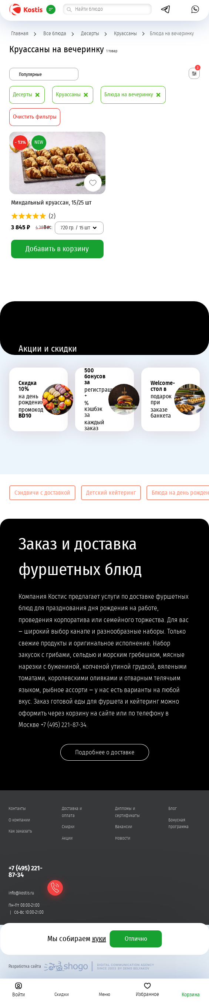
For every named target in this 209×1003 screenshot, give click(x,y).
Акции (67, 838)
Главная (19, 33)
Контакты (17, 808)
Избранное (147, 990)
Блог (172, 808)
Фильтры (197, 69)
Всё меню (50, 9)
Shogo (99, 966)
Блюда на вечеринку (134, 95)
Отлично (136, 939)
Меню (104, 990)
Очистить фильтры (35, 117)
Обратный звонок (55, 888)
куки (99, 939)
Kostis (26, 9)
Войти (18, 989)
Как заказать (20, 831)
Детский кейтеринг (111, 493)
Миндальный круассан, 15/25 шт (51, 203)
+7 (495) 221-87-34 (26, 872)
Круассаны (125, 33)
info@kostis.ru (21, 893)
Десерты (90, 33)
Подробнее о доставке (104, 752)
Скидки (61, 990)
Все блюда (54, 33)
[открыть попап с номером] (180, 9)
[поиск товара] (107, 9)
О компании (19, 820)
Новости (122, 838)
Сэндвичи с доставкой (42, 493)
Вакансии (123, 826)
